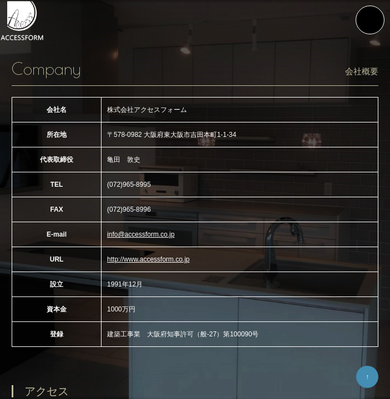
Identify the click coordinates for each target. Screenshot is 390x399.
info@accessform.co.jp (141, 234)
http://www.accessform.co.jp (148, 259)
